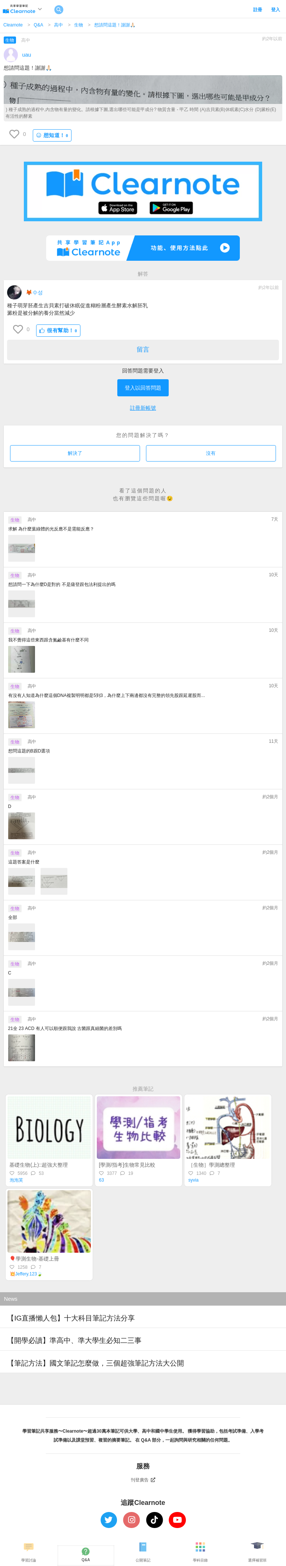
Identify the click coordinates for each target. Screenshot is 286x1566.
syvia (193, 1180)
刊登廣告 (143, 1480)
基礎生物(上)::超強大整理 (38, 1165)
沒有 (211, 453)
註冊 (257, 9)
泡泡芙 (16, 1180)
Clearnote (13, 25)
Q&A (38, 25)
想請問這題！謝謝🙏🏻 (115, 25)
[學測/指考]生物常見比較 (127, 1165)
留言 (143, 349)
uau (26, 55)
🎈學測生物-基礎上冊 (34, 1259)
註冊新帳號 (143, 408)
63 (101, 1180)
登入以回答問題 (143, 388)
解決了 (75, 453)
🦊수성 (34, 292)
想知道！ (52, 135)
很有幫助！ (58, 330)
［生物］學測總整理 (211, 1165)
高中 (58, 25)
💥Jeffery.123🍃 (26, 1274)
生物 (78, 25)
